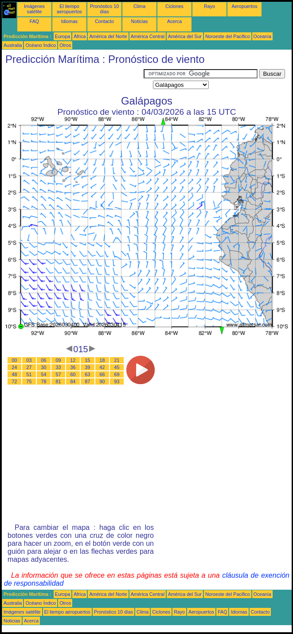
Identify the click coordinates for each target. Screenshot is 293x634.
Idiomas (69, 21)
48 (14, 374)
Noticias (139, 21)
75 (29, 381)
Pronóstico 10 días (104, 9)
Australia (13, 45)
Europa (62, 36)
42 (102, 367)
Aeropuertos (244, 6)
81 (58, 381)
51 (29, 374)
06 (44, 360)
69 (117, 374)
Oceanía (262, 36)
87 (87, 381)
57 (58, 374)
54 (44, 374)
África (80, 36)
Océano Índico (40, 45)
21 (117, 360)
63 (87, 374)
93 (117, 381)
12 (73, 360)
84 (73, 381)
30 (44, 367)
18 (102, 360)
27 (29, 367)
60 (73, 374)
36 (73, 367)
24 (14, 367)
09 (58, 360)
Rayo (209, 6)
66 (102, 374)
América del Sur (185, 36)
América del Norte (108, 36)
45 (117, 367)
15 (87, 360)
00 (14, 360)
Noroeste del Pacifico (227, 36)
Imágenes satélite (34, 9)
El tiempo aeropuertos (69, 9)
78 (44, 381)
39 (87, 367)
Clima (139, 6)
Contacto (104, 21)
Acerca (174, 21)
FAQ (34, 21)
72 (14, 381)
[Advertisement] (73, 80)
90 (102, 381)
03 (29, 360)
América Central (147, 36)
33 (58, 367)
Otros (65, 45)
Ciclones (174, 6)
